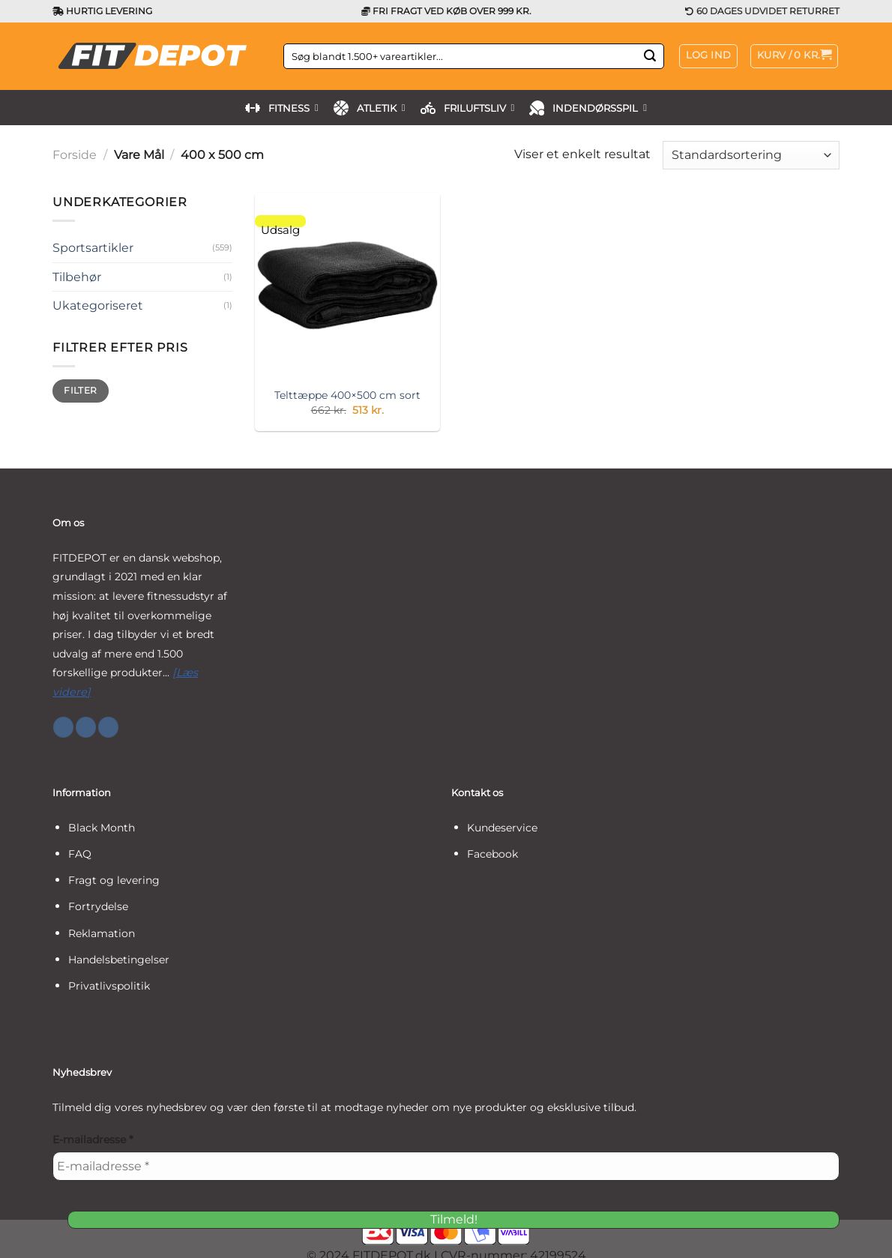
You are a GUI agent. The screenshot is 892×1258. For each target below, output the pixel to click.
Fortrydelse (98, 906)
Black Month (101, 827)
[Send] (650, 56)
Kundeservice (502, 827)
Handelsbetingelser (118, 959)
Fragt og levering (114, 880)
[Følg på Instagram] (86, 727)
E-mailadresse (92, 1139)
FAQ (79, 854)
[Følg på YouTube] (108, 727)
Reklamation (101, 933)
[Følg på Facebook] (63, 727)
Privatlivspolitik (109, 986)
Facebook (492, 854)
